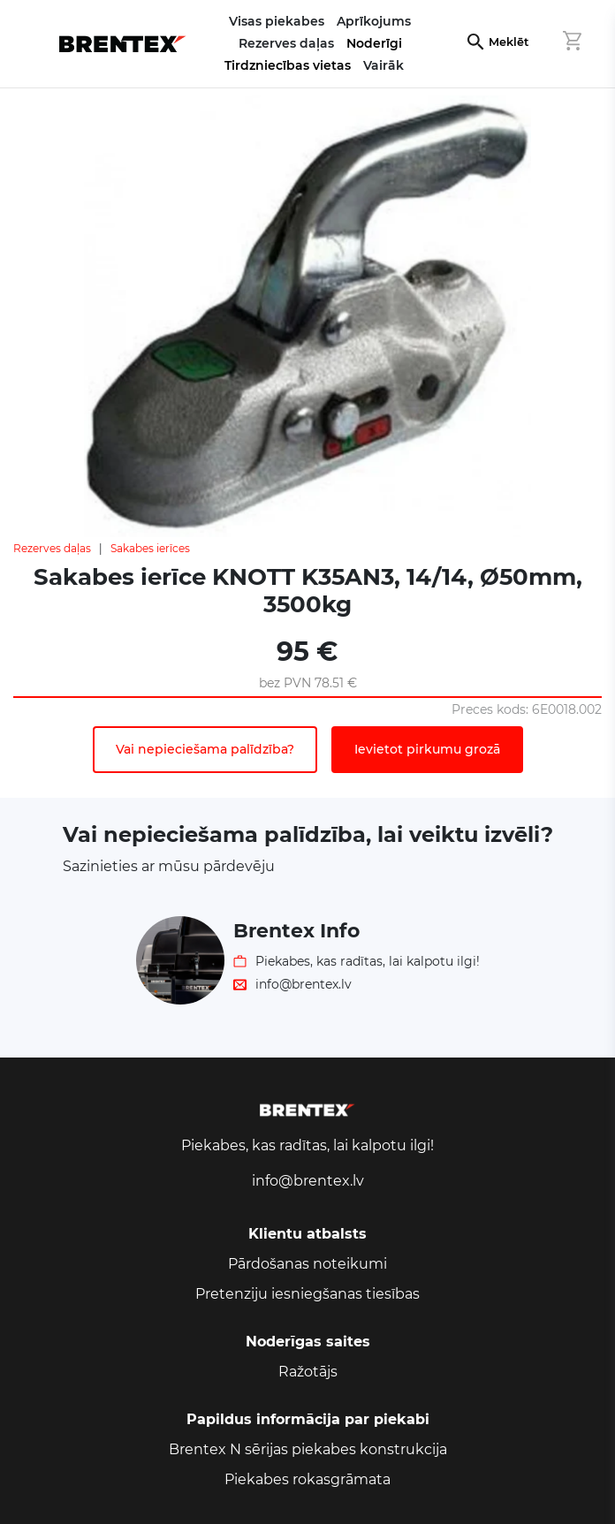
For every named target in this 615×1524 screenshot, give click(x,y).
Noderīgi (374, 43)
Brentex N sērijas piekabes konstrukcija (308, 1449)
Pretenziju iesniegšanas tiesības (307, 1293)
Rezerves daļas (52, 548)
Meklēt (508, 42)
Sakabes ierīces (150, 548)
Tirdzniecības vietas (287, 65)
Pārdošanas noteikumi (307, 1263)
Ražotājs (308, 1371)
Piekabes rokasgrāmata (307, 1479)
